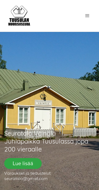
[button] (87, 16)
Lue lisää (23, 163)
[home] (19, 15)
